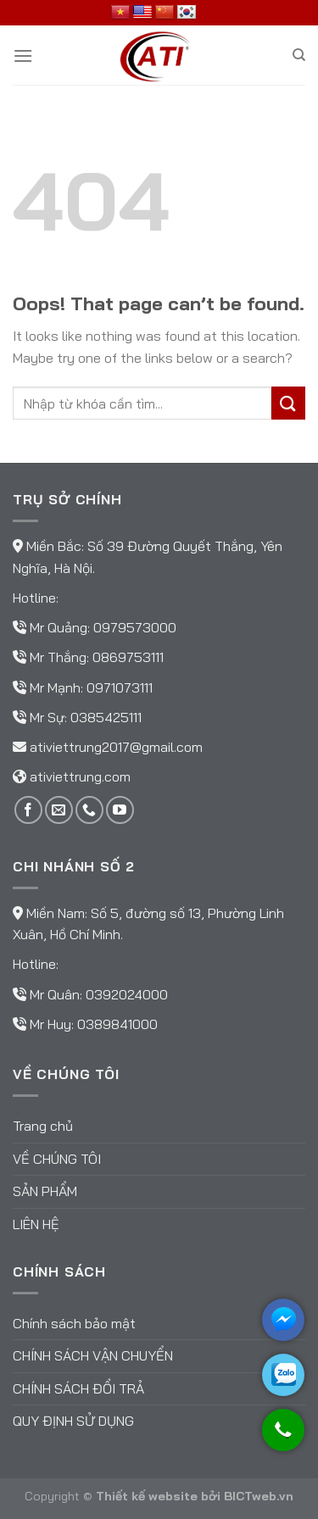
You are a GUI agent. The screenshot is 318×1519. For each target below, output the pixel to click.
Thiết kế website (147, 1496)
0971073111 (119, 687)
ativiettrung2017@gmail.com (116, 746)
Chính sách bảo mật (74, 1323)
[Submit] (288, 403)
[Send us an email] (59, 810)
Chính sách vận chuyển (93, 1355)
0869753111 (128, 656)
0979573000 (134, 627)
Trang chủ (43, 1125)
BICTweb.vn (258, 1496)
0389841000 (117, 1023)
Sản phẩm (45, 1190)
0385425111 (106, 717)
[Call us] (89, 810)
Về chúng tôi (57, 1158)
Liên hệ (36, 1224)
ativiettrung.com (80, 776)
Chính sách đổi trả (78, 1388)
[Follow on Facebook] (28, 810)
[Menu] (23, 55)
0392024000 (127, 994)
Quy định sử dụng (73, 1420)
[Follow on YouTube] (120, 810)
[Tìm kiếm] (299, 55)
